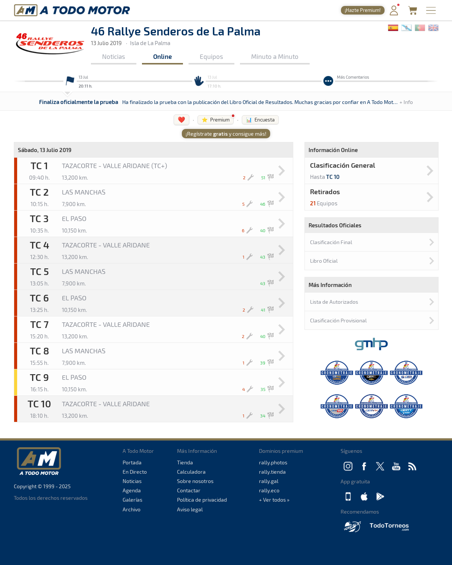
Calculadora (191, 471)
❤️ (181, 119)
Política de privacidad (202, 499)
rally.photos (273, 462)
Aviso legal (190, 509)
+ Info (406, 102)
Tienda (185, 462)
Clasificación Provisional (338, 320)
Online (162, 56)
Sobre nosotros (195, 481)
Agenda (132, 490)
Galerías (132, 499)
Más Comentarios (353, 77)
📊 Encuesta (260, 120)
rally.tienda (272, 471)
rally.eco (269, 490)
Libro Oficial (324, 261)
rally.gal (268, 481)
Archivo (131, 509)
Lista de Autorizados (334, 302)
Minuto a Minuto (274, 56)
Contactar (188, 490)
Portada (132, 462)
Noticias (113, 56)
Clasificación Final (331, 242)
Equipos (211, 56)
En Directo (135, 471)
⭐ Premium (216, 120)
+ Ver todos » (274, 499)
